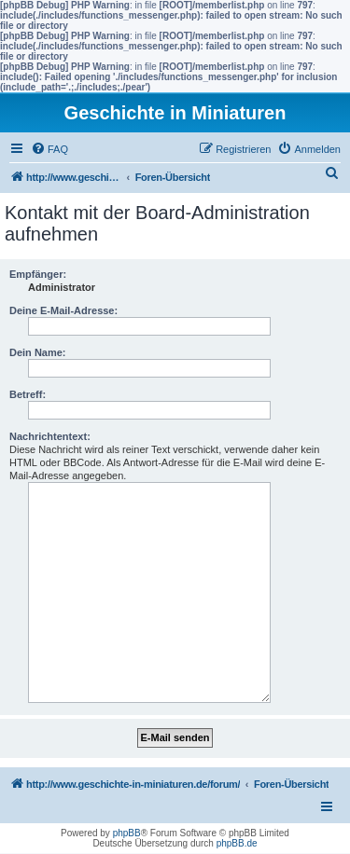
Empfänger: (37, 274)
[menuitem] (49, 149)
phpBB (127, 833)
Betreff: (27, 394)
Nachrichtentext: (50, 436)
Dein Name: (37, 352)
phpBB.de (237, 843)
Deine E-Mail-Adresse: (63, 310)
